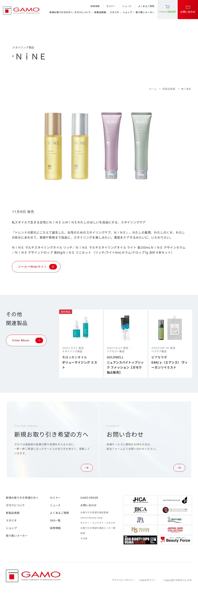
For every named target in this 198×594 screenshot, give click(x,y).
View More (27, 340)
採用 (82, 533)
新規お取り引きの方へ (61, 12)
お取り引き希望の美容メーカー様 (97, 527)
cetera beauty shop (91, 517)
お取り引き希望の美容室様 (94, 512)
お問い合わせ (88, 505)
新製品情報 (101, 12)
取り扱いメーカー (145, 12)
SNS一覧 (55, 520)
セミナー (111, 6)
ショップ (128, 12)
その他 (83, 538)
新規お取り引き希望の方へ (22, 497)
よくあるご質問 (146, 6)
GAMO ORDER (89, 497)
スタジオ (115, 12)
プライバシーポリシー (123, 579)
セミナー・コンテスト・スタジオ (97, 522)
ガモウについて (83, 12)
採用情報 (95, 6)
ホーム (153, 89)
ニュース (126, 6)
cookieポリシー (147, 579)
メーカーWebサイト (37, 267)
